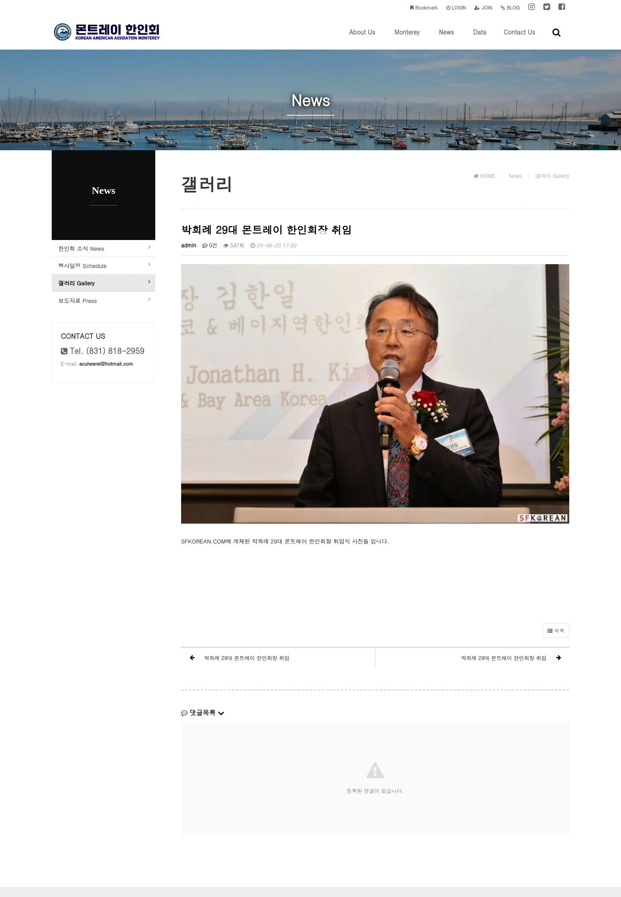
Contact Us (519, 38)
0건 (209, 249)
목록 (556, 576)
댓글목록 (202, 658)
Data (479, 38)
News (446, 38)
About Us (362, 38)
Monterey (407, 38)
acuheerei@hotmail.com (106, 382)
